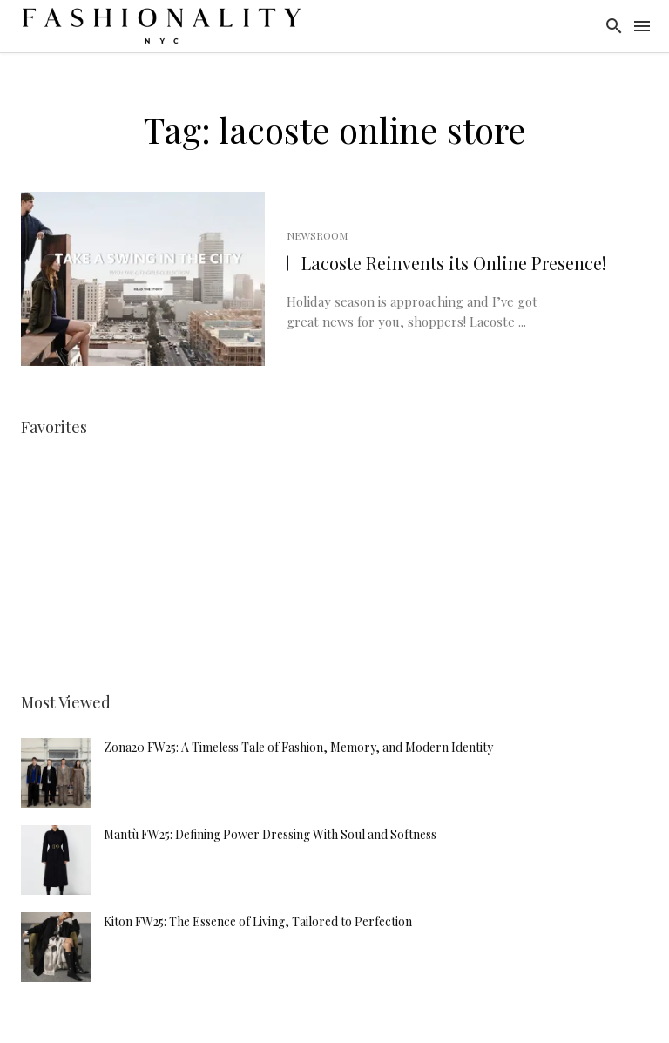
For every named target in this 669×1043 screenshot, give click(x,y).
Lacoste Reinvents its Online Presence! (453, 262)
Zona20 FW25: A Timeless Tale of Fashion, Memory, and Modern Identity (298, 747)
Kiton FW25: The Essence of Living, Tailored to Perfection (258, 921)
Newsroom (317, 235)
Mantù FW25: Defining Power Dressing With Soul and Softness (270, 834)
